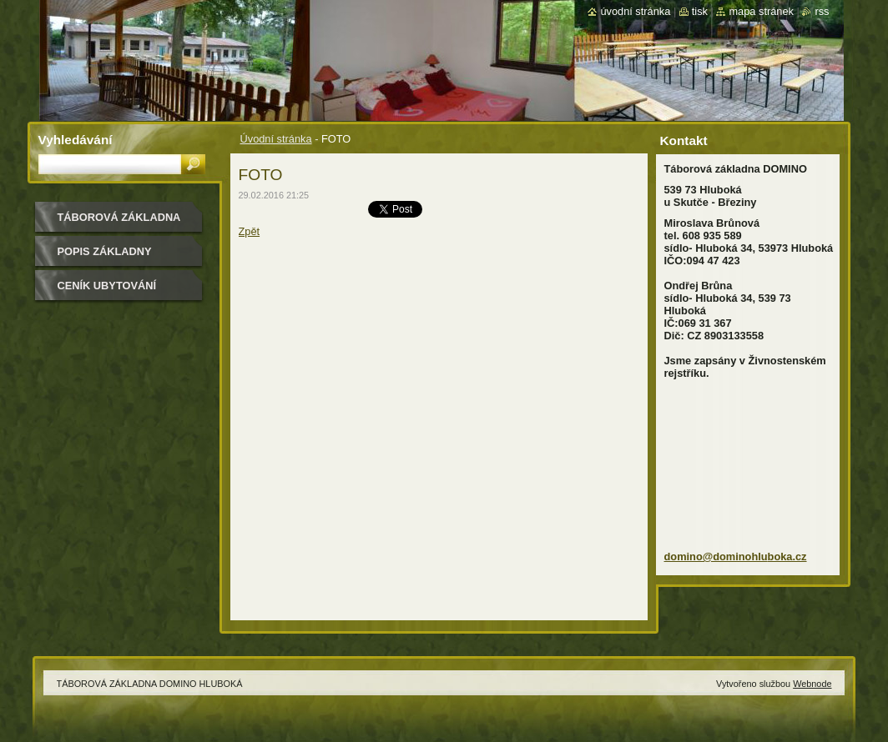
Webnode (812, 684)
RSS (822, 11)
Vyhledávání (75, 140)
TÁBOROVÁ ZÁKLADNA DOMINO (119, 223)
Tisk (700, 11)
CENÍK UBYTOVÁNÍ (107, 285)
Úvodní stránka (276, 139)
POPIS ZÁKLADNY (105, 251)
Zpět (249, 231)
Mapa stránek (761, 11)
